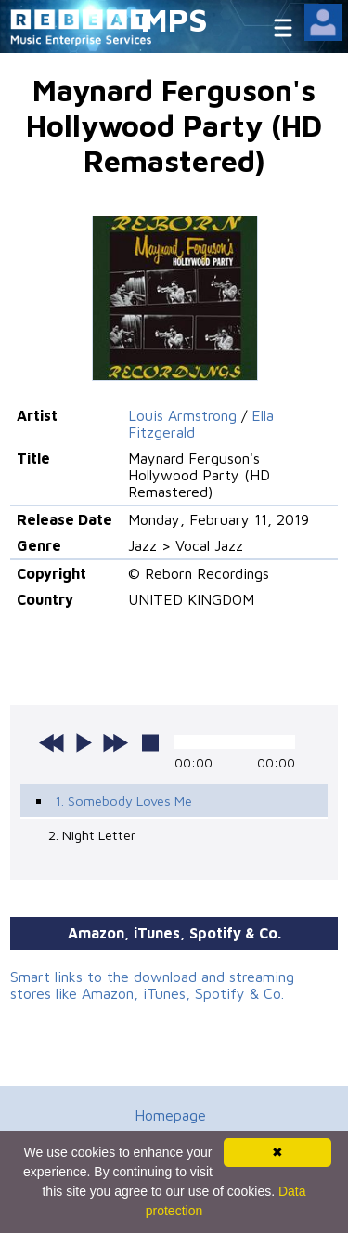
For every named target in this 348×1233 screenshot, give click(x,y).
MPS (174, 19)
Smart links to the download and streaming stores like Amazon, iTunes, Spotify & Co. (152, 985)
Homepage (170, 1115)
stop (150, 742)
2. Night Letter (91, 835)
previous (52, 742)
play (83, 742)
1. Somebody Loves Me (123, 800)
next (115, 742)
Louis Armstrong (182, 415)
